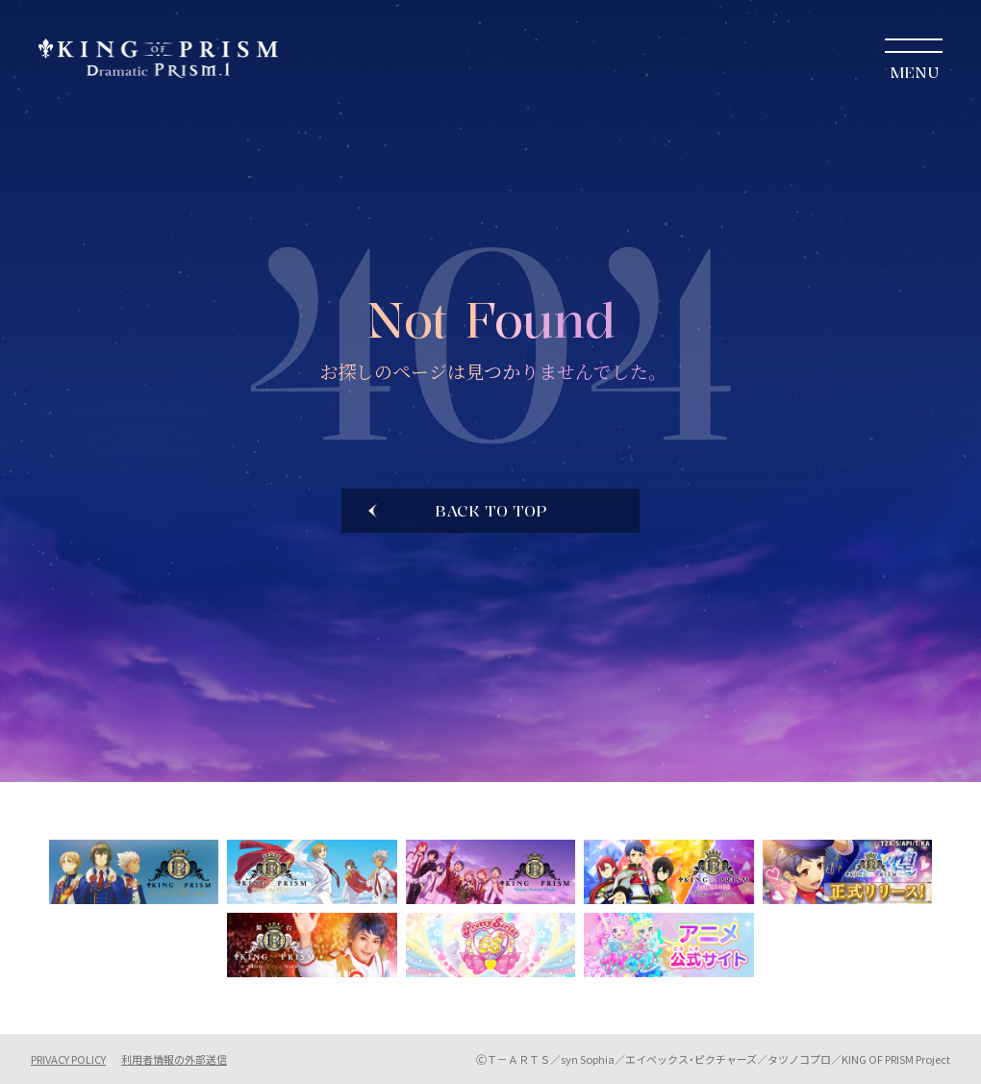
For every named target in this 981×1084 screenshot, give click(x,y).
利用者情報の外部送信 (174, 1059)
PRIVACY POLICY (68, 1059)
